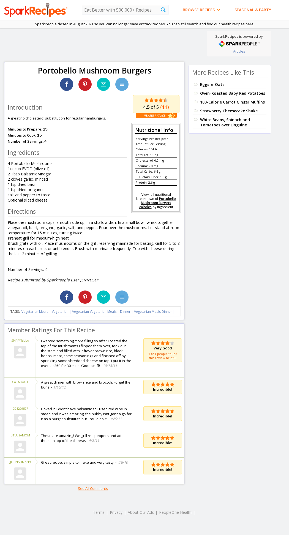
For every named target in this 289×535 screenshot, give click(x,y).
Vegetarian (60, 311)
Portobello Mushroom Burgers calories (157, 202)
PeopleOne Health (175, 512)
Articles (239, 51)
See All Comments (93, 488)
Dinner (125, 311)
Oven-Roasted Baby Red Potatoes (232, 93)
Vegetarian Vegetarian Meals (94, 311)
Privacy (116, 512)
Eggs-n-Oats (212, 84)
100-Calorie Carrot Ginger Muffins (232, 102)
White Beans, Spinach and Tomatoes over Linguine (225, 122)
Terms (99, 512)
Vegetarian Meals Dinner (153, 311)
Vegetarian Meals (34, 311)
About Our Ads (141, 512)
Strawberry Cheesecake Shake (229, 110)
